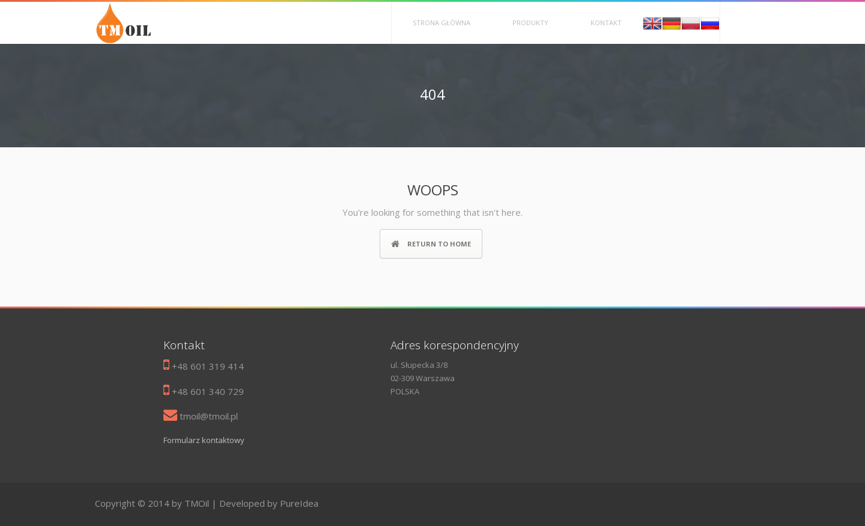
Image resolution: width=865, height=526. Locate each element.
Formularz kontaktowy (203, 440)
